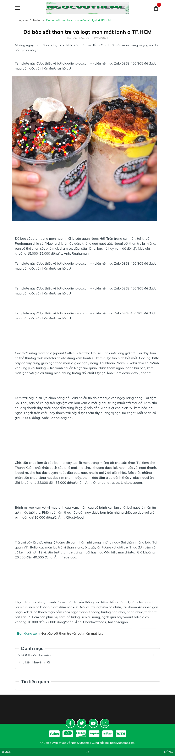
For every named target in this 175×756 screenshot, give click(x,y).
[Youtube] (93, 723)
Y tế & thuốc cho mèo (34, 655)
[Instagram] (104, 723)
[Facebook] (70, 723)
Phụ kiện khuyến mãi (34, 662)
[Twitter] (81, 723)
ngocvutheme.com (122, 743)
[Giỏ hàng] (156, 8)
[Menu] (23, 8)
